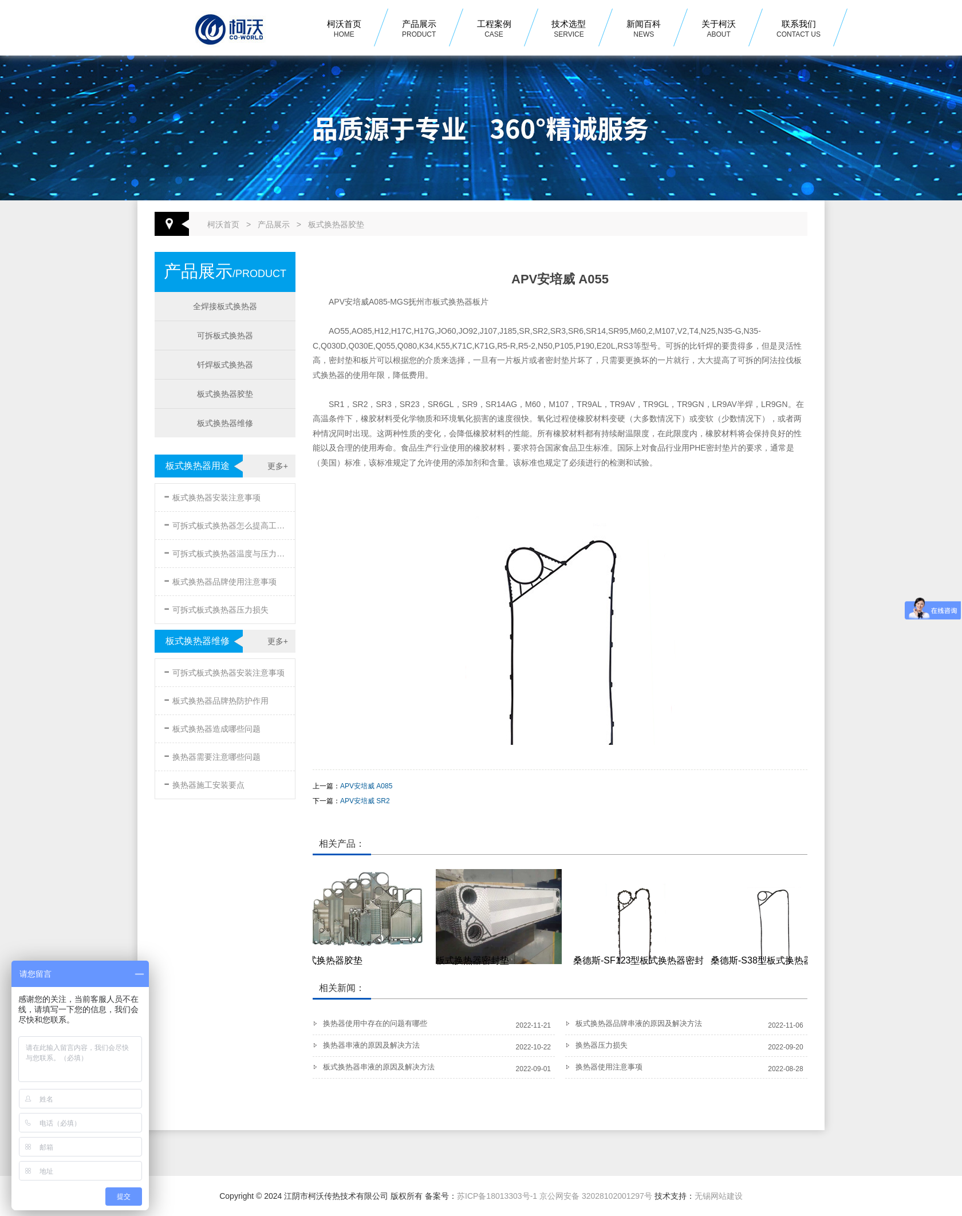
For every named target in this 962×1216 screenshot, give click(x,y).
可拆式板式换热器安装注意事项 (224, 671)
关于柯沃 (718, 29)
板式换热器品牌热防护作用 (216, 699)
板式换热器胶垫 (336, 224)
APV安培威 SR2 (365, 801)
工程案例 (494, 29)
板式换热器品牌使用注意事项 (220, 580)
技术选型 (568, 29)
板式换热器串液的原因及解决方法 (379, 1067)
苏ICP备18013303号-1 (497, 1196)
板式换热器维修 (225, 423)
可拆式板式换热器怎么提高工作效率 (226, 524)
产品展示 (419, 29)
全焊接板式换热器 (225, 306)
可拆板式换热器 (225, 335)
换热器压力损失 (601, 1045)
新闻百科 (643, 29)
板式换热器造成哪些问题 (212, 727)
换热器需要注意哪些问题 (212, 755)
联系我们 (798, 29)
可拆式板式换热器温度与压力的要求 (226, 552)
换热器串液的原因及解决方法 (371, 1045)
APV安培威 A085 (366, 786)
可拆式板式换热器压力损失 (216, 608)
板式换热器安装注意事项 (212, 495)
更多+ (277, 466)
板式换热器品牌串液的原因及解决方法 (638, 1023)
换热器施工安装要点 (204, 783)
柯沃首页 (344, 29)
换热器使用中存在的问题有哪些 (375, 1023)
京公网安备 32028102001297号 (595, 1196)
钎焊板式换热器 (225, 364)
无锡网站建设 (719, 1196)
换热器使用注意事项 (608, 1067)
